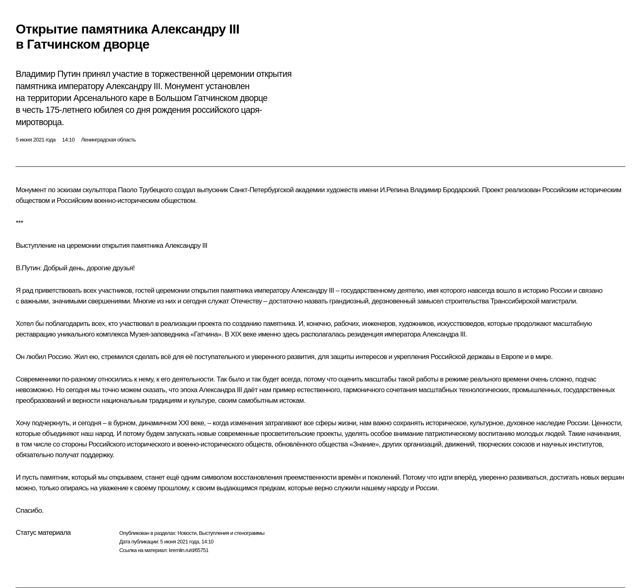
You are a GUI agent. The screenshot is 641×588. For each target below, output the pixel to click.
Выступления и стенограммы (231, 533)
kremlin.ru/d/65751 (188, 550)
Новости (186, 533)
